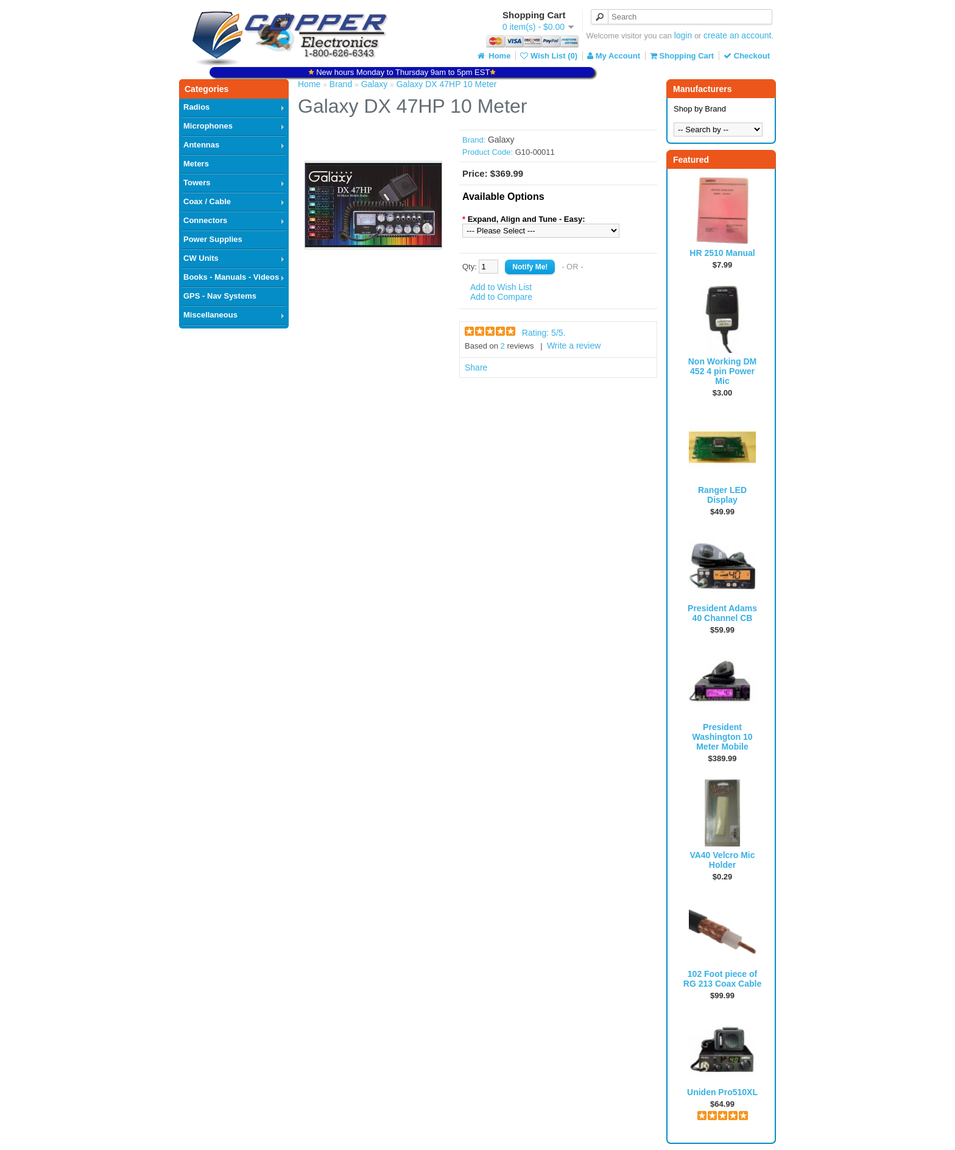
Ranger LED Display (722, 495)
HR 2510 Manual (722, 253)
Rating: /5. (544, 333)
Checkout (747, 55)
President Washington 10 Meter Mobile (722, 736)
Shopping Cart (682, 55)
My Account (613, 55)
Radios (196, 107)
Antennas (201, 144)
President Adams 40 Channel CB (722, 613)
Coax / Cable (207, 201)
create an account (737, 35)
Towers (197, 182)
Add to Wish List (501, 287)
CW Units (201, 258)
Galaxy (374, 84)
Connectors (205, 220)
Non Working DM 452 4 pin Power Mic (722, 371)
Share (476, 367)
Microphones (208, 125)
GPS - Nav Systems (219, 295)
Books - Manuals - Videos (231, 277)
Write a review (574, 345)
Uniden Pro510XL (722, 1092)
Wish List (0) (548, 55)
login (683, 35)
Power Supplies (212, 239)
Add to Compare (501, 297)
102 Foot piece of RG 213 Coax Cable (722, 979)
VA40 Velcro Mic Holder (722, 860)
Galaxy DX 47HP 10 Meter (446, 84)
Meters (196, 163)
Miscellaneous (210, 314)
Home (493, 55)
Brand (340, 84)
